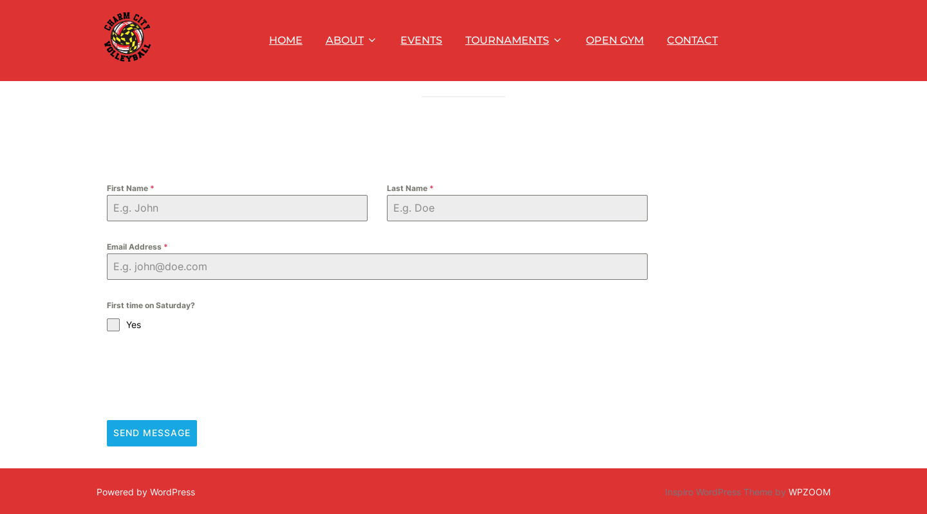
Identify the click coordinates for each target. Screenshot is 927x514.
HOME (286, 40)
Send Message (152, 466)
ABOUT (352, 40)
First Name (130, 221)
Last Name (410, 221)
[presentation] (205, 410)
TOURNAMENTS (514, 40)
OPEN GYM (615, 40)
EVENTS (421, 40)
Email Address (137, 280)
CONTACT (692, 40)
